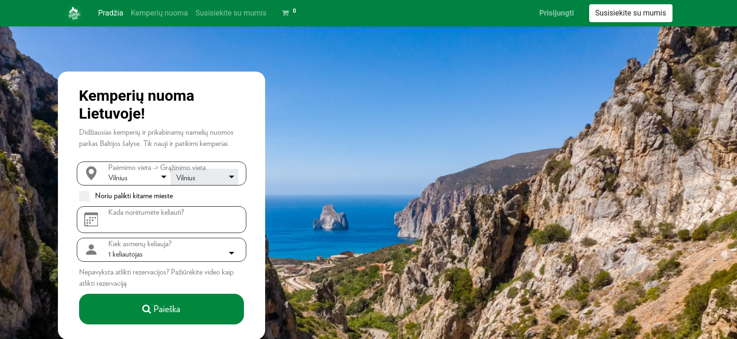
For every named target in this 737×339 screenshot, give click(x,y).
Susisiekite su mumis (630, 12)
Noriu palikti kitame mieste (134, 195)
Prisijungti (556, 12)
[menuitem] (110, 13)
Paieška (161, 309)
